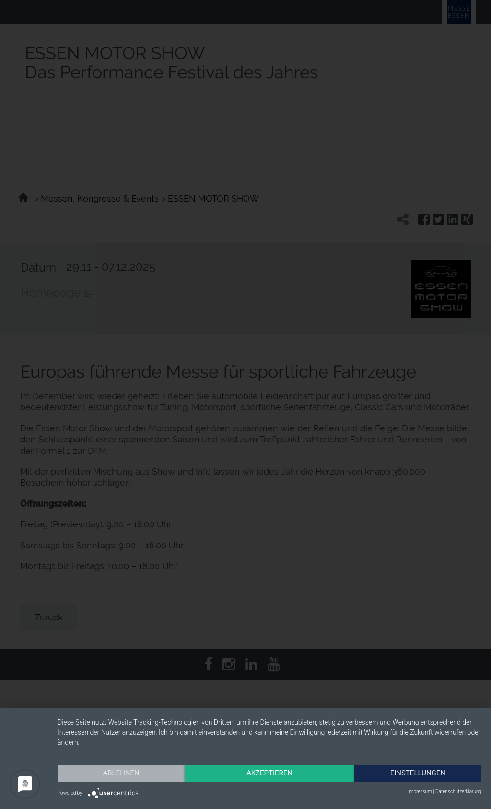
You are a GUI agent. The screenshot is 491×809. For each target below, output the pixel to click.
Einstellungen (417, 773)
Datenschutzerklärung (458, 791)
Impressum (420, 791)
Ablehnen (121, 773)
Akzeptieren (269, 773)
